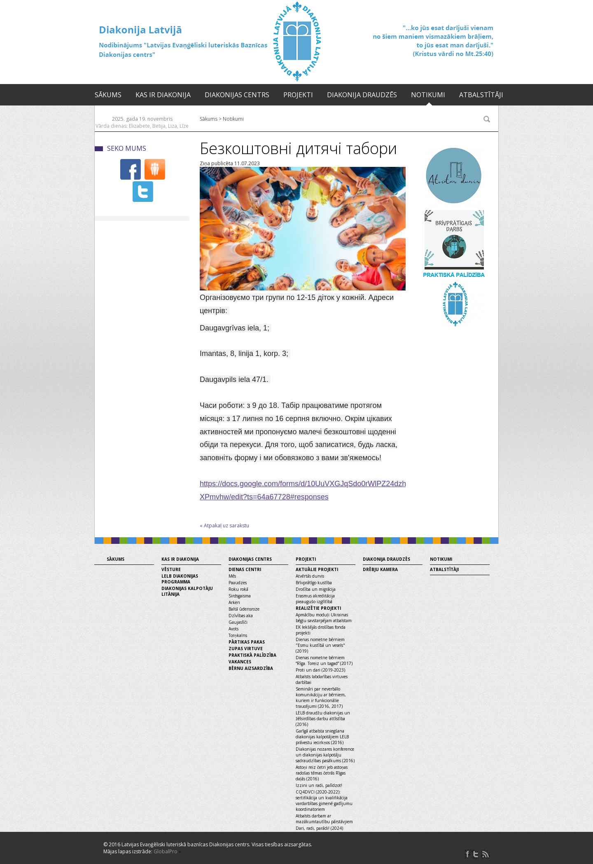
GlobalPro (165, 851)
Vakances (240, 662)
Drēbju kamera (380, 569)
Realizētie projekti (318, 608)
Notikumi (428, 94)
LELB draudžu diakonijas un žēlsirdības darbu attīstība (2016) (323, 718)
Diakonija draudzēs (362, 94)
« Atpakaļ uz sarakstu (224, 525)
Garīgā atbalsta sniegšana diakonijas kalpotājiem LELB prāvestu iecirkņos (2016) (322, 736)
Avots (233, 629)
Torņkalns (238, 635)
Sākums (108, 94)
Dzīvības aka (241, 615)
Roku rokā (238, 589)
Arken (234, 602)
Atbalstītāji (481, 94)
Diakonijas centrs (237, 94)
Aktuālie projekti (317, 569)
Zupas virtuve (246, 648)
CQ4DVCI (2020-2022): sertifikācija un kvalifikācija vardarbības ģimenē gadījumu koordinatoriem (324, 800)
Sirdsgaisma (240, 596)
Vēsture (171, 569)
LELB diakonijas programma (179, 579)
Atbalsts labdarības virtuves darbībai (322, 679)
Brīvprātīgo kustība (314, 582)
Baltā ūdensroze (244, 609)
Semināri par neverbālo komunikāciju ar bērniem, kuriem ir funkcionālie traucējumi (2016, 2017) (321, 697)
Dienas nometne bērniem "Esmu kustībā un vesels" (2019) (320, 645)
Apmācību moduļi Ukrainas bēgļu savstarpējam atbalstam (324, 617)
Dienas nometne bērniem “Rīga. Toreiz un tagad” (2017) (324, 660)
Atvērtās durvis (310, 576)
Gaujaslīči (238, 622)
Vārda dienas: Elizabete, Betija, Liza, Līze (142, 125)
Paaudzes (238, 582)
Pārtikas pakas (247, 642)
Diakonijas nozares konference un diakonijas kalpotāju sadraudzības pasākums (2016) (325, 754)
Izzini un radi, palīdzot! (319, 785)
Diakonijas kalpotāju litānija (187, 591)
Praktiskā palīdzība (252, 655)
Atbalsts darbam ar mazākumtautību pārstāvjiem (324, 818)
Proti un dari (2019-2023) (320, 670)
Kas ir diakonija (163, 94)
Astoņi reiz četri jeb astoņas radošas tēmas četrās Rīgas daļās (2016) (322, 773)
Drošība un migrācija (316, 589)
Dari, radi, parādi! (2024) (319, 828)
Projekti (298, 94)
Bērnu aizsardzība (251, 668)
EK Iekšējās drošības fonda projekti (321, 630)
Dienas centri (245, 569)
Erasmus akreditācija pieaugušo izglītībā (315, 598)
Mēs (232, 576)
